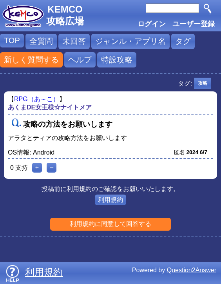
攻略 (202, 83)
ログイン (152, 24)
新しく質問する (31, 59)
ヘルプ (80, 59)
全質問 (41, 41)
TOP (12, 40)
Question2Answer (191, 270)
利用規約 (110, 200)
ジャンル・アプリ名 (130, 41)
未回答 (74, 41)
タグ (183, 41)
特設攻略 (116, 59)
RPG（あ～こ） (36, 99)
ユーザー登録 (193, 24)
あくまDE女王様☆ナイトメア (50, 107)
